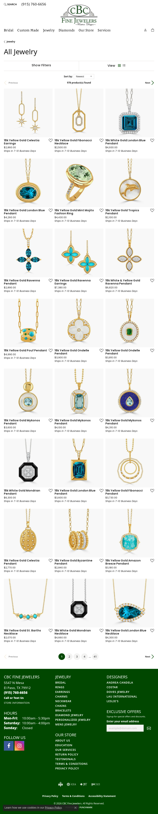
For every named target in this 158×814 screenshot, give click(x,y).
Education (63, 745)
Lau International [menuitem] (122, 696)
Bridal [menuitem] (60, 682)
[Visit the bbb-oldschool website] (60, 784)
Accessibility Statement (102, 796)
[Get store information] (17, 702)
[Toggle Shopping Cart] (152, 30)
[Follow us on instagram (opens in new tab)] (19, 746)
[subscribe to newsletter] (149, 728)
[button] (10, 4)
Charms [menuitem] (61, 696)
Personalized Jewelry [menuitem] (73, 720)
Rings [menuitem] (59, 687)
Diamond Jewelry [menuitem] (69, 715)
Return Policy (66, 754)
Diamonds (67, 30)
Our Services (65, 750)
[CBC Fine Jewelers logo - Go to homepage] (79, 15)
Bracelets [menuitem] (63, 710)
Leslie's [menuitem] (112, 701)
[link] (33, 4)
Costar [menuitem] (112, 687)
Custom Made (28, 30)
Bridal (8, 30)
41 (95, 656)
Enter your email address (123, 721)
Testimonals (65, 759)
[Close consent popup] (75, 808)
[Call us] (14, 698)
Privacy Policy (67, 768)
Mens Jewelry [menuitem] (66, 724)
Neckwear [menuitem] (63, 701)
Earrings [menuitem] (62, 692)
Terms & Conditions (71, 764)
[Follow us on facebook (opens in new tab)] (9, 746)
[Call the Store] (16, 692)
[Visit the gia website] (71, 784)
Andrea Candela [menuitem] (120, 682)
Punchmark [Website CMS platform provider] (86, 807)
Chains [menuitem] (61, 706)
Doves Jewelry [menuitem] (118, 692)
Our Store (86, 30)
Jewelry (49, 30)
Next (147, 82)
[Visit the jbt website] (83, 784)
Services (104, 30)
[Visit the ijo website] (95, 784)
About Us (62, 740)
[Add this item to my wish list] (49, 140)
